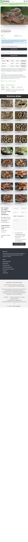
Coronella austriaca (5, 29)
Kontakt (3, 80)
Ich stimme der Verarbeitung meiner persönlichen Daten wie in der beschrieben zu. (20, 237)
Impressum (6, 297)
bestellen (23, 60)
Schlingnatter (6, 31)
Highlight (14, 91)
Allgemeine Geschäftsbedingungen (14, 300)
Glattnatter (12, 89)
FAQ (6, 80)
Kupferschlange (8, 90)
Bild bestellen (14, 49)
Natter (20, 89)
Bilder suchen (6, 265)
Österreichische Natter (15, 90)
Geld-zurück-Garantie (8, 269)
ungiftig (22, 89)
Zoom (25, 7)
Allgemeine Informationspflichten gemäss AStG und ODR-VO (14, 302)
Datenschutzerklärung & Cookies (17, 297)
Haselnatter (16, 89)
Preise (4, 259)
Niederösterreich (19, 87)
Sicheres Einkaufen (12, 80)
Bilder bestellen (7, 261)
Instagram (5, 273)
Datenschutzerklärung (20, 239)
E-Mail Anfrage (16, 78)
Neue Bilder (5, 263)
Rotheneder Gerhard (6, 32)
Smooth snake (21, 90)
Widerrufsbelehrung (14, 298)
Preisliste (11, 77)
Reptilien (7, 87)
